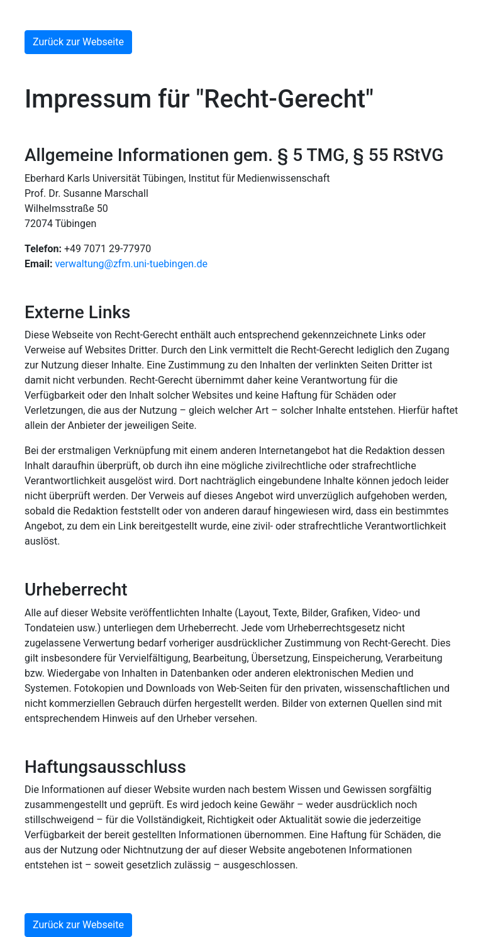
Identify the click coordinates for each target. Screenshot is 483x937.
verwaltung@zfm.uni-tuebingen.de (131, 264)
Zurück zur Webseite (78, 42)
